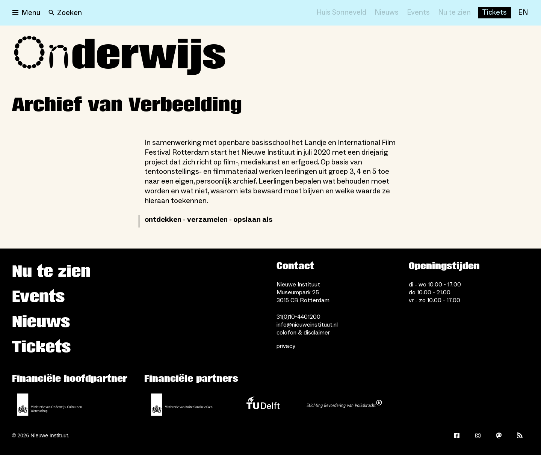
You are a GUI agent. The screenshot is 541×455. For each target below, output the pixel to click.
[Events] (418, 12)
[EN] (523, 12)
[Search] (65, 12)
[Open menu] (26, 12)
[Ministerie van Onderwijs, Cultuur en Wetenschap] (49, 404)
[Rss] (520, 435)
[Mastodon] (499, 435)
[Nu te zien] (454, 12)
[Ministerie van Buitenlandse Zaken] (181, 404)
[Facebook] (457, 435)
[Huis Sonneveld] (341, 12)
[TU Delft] (263, 404)
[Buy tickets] (494, 12)
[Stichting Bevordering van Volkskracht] (344, 404)
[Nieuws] (386, 12)
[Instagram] (478, 435)
